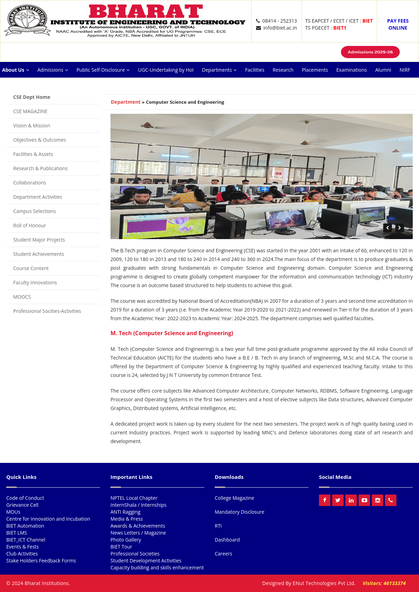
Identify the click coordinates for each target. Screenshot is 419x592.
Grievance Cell (22, 505)
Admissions (53, 69)
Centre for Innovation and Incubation (48, 518)
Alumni (383, 69)
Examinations (351, 69)
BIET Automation (25, 525)
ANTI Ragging (125, 511)
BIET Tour (121, 546)
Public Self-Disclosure (103, 69)
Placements (315, 69)
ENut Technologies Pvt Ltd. (324, 583)
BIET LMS (16, 532)
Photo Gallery (125, 539)
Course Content (31, 268)
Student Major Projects (39, 239)
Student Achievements (38, 254)
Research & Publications (40, 168)
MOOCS (22, 296)
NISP (85, 85)
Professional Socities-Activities (47, 311)
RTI (218, 525)
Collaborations (29, 182)
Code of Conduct (25, 498)
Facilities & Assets (33, 154)
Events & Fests (22, 546)
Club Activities (22, 553)
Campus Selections (34, 211)
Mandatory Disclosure (239, 511)
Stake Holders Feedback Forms (41, 560)
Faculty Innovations (35, 282)
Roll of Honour (29, 225)
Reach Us (109, 85)
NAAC (8, 85)
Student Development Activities (145, 560)
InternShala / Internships (138, 505)
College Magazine (234, 498)
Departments (219, 69)
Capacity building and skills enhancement (157, 567)
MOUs (13, 511)
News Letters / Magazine (138, 532)
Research (283, 69)
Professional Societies (134, 553)
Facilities (254, 69)
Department (126, 101)
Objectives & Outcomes (39, 139)
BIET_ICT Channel (25, 539)
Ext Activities (57, 85)
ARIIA (29, 85)
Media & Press (126, 518)
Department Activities (37, 197)
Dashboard (227, 539)
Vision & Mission (31, 125)
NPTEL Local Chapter (133, 498)
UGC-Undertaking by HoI (166, 69)
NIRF (405, 69)
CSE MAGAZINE (30, 111)
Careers (137, 85)
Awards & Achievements (137, 525)
